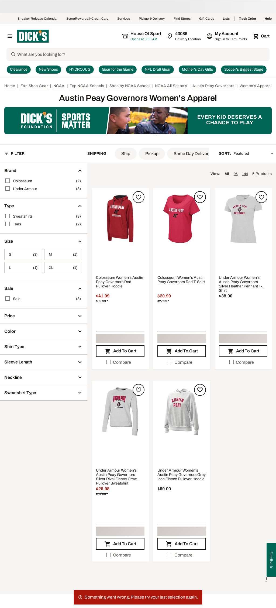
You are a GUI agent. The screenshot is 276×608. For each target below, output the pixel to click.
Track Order (247, 19)
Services (123, 19)
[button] (126, 154)
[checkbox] (120, 362)
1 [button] (266, 579)
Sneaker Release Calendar (38, 19)
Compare (118, 362)
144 (245, 174)
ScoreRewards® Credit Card (87, 19)
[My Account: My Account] (227, 36)
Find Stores (182, 19)
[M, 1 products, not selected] (63, 254)
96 (236, 174)
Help (268, 19)
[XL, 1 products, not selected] (63, 267)
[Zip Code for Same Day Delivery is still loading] (184, 36)
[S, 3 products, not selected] (23, 254)
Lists (226, 19)
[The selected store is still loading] (146, 36)
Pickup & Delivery (152, 19)
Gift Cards (206, 19)
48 (227, 174)
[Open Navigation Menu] (9, 36)
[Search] (143, 54)
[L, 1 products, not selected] (23, 267)
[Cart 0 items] (261, 36)
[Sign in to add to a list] (138, 197)
